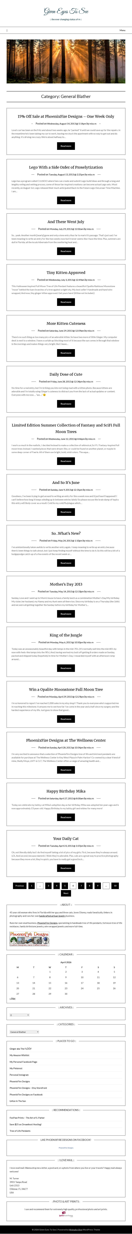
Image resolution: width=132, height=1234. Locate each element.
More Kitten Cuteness (66, 330)
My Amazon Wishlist (19, 1065)
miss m (95, 130)
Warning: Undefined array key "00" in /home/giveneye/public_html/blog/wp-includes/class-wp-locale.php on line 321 (19, 1025)
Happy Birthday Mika (66, 800)
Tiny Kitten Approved (66, 279)
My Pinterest (16, 1078)
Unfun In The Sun (18, 1110)
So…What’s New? (66, 541)
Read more (66, 152)
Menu (122, 30)
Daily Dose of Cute (66, 381)
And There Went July (66, 228)
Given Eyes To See (66, 11)
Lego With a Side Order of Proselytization (66, 174)
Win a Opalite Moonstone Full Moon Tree (66, 698)
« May (12, 1008)
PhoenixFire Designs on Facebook (26, 1104)
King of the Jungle (66, 643)
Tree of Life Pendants (20, 1140)
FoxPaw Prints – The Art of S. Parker (27, 1127)
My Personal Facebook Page (23, 1071)
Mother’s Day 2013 (66, 592)
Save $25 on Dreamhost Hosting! (26, 1134)
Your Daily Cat (66, 848)
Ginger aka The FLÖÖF (21, 1058)
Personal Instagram (19, 1084)
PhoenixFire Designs (47, 932)
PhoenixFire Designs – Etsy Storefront (28, 1097)
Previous (20, 895)
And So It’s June (66, 490)
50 (115, 895)
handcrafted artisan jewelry (52, 925)
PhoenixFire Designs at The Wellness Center (66, 749)
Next (66, 903)
